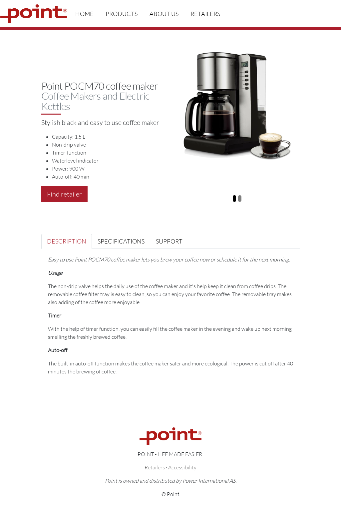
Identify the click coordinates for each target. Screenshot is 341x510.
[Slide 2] (239, 198)
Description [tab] (66, 241)
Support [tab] (169, 241)
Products (122, 13)
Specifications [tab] (121, 241)
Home (84, 13)
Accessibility (182, 467)
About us (164, 13)
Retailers (205, 13)
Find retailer (64, 194)
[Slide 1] (234, 198)
